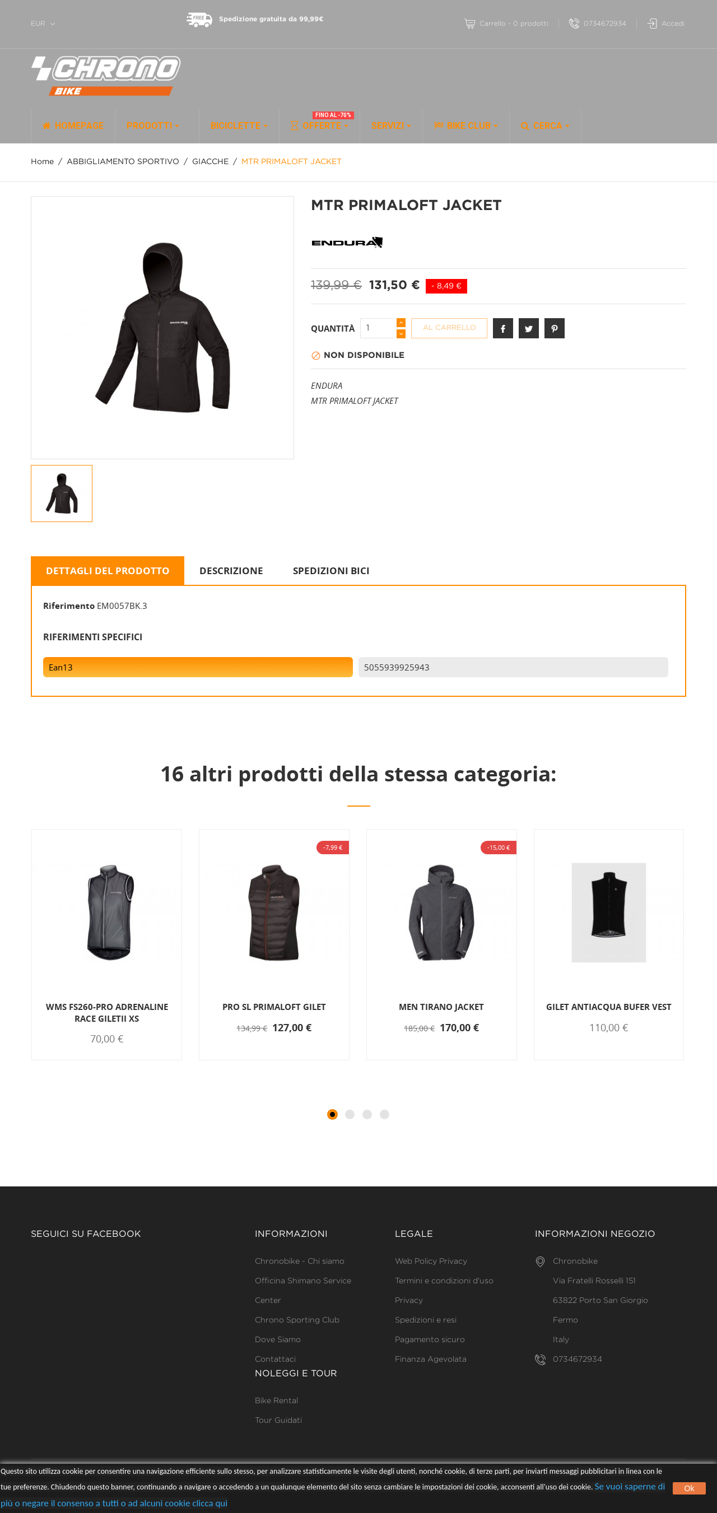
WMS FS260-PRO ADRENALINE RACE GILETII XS (107, 1012)
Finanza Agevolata (431, 1359)
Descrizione (231, 570)
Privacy (409, 1300)
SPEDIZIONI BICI (331, 570)
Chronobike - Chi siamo (299, 1261)
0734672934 (597, 23)
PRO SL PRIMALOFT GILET (274, 1006)
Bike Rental (276, 1401)
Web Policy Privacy (431, 1261)
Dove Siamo (278, 1340)
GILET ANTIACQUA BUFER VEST (609, 1006)
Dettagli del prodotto (108, 570)
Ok (690, 1488)
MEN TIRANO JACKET (441, 1006)
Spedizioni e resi (426, 1320)
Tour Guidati (278, 1420)
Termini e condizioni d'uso (444, 1281)
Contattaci (275, 1359)
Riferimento (69, 605)
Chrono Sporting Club (297, 1320)
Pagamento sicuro (430, 1340)
